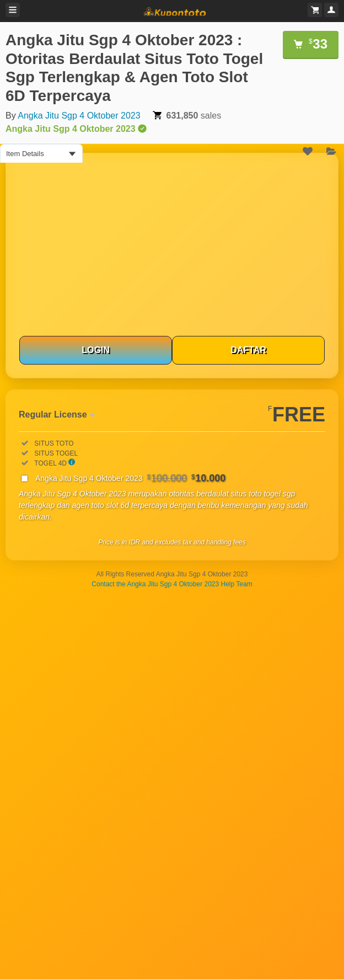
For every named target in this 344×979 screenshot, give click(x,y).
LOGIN (96, 350)
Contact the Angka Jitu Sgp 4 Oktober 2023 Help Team (172, 584)
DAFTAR (248, 350)
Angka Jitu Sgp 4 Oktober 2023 (79, 115)
